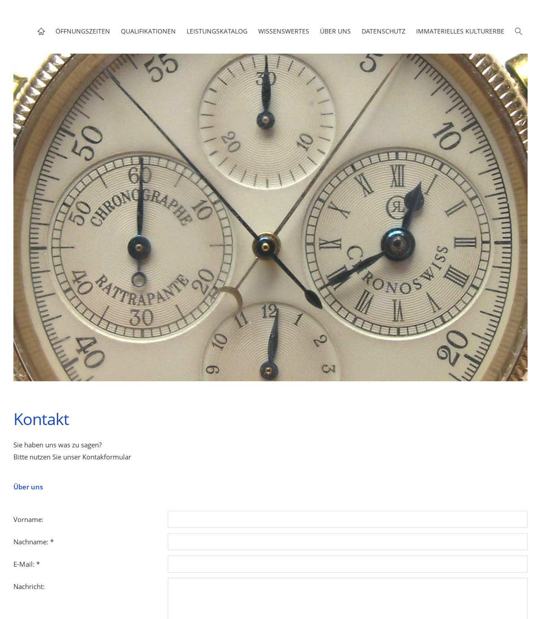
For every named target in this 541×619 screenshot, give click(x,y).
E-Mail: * (26, 564)
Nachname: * (33, 541)
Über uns (28, 486)
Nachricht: (29, 586)
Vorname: (28, 519)
